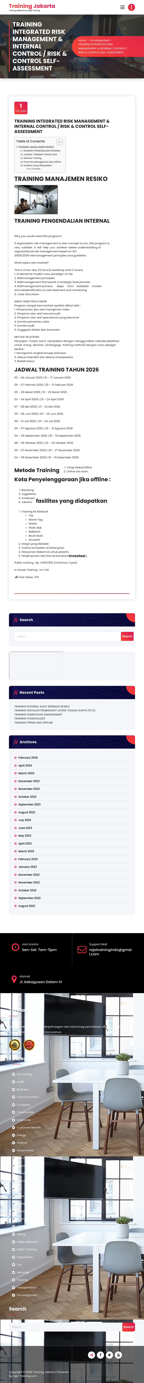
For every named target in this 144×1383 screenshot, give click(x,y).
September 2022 (29, 898)
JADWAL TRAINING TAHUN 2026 (40, 154)
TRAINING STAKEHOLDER (29, 718)
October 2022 (27, 890)
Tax (19, 1264)
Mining (21, 1219)
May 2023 (24, 836)
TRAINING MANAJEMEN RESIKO (36, 147)
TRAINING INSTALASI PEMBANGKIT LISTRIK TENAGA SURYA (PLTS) (54, 710)
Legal (20, 1196)
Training (22, 1280)
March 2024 (26, 773)
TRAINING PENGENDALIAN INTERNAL (41, 150)
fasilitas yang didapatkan (38, 165)
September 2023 (29, 804)
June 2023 (25, 828)
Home (82, 40)
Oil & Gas (23, 1226)
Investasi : (36, 169)
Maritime (23, 1211)
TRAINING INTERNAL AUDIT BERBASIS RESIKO (42, 706)
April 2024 (25, 765)
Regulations (25, 1257)
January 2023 (27, 867)
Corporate (24, 1120)
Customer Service (29, 1127)
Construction (25, 1112)
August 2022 (26, 906)
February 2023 (28, 859)
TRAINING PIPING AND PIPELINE (33, 722)
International (25, 1181)
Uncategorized (99, 40)
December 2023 (29, 781)
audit (20, 1082)
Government (25, 1150)
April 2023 (25, 843)
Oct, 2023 (21, 108)
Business (22, 1089)
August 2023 (26, 812)
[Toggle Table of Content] (58, 142)
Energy (21, 1135)
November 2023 (29, 789)
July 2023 (24, 820)
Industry (22, 1173)
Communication (28, 1097)
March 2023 (26, 851)
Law (19, 1188)
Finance (22, 1143)
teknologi (23, 1272)
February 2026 (28, 758)
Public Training (27, 1249)
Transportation (27, 1287)
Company (23, 1105)
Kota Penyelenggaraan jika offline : (43, 161)
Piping (21, 1234)
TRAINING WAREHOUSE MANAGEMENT (38, 714)
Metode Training (33, 158)
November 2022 (29, 882)
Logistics (22, 1203)
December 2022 (29, 875)
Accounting (24, 1074)
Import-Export (26, 1165)
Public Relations (27, 1242)
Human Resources (29, 1158)
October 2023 (27, 797)
